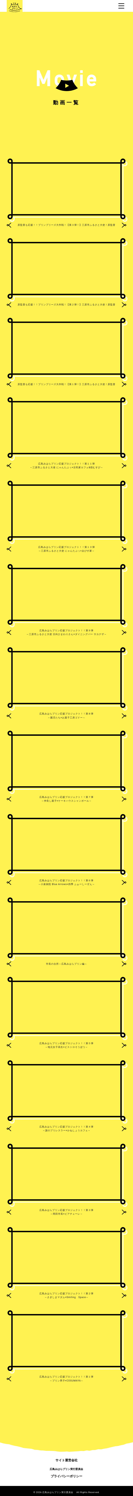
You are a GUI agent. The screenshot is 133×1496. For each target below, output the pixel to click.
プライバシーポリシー (66, 1476)
